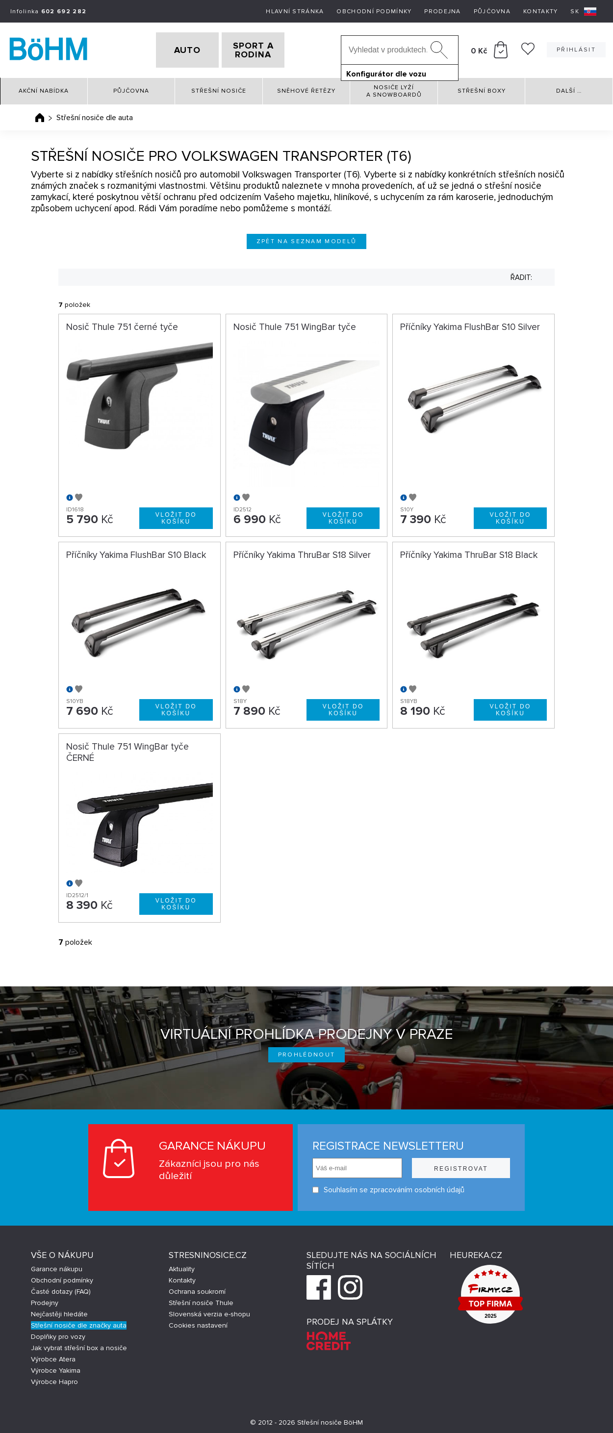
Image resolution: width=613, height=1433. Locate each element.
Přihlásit (576, 48)
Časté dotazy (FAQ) (61, 1288)
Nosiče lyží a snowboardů (394, 87)
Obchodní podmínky (373, 11)
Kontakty (540, 11)
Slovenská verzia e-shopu (209, 1311)
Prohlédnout (306, 1051)
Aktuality (182, 1265)
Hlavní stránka (295, 11)
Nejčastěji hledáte (59, 1311)
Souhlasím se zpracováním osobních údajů (388, 1186)
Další (569, 88)
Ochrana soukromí (197, 1288)
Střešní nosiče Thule (201, 1299)
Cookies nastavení (198, 1322)
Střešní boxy (482, 88)
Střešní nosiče (218, 88)
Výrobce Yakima (55, 1367)
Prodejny (44, 1299)
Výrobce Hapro (54, 1378)
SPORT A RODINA (268, 48)
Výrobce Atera (53, 1356)
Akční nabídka (44, 88)
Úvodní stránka (39, 114)
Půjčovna (492, 11)
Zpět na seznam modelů (306, 238)
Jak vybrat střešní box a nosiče (79, 1344)
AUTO (172, 48)
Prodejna (442, 11)
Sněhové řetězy (306, 88)
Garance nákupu (56, 1265)
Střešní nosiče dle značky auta (79, 1322)
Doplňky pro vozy (58, 1333)
